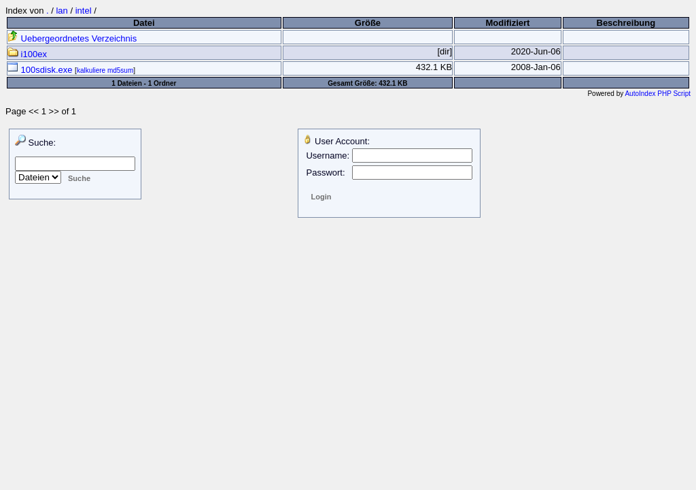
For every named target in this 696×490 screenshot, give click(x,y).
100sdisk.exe (41, 70)
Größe (368, 23)
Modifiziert (507, 23)
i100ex (27, 54)
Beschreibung (626, 23)
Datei (144, 23)
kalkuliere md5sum (105, 70)
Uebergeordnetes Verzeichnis (72, 38)
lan (61, 10)
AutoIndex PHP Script (658, 93)
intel (83, 10)
